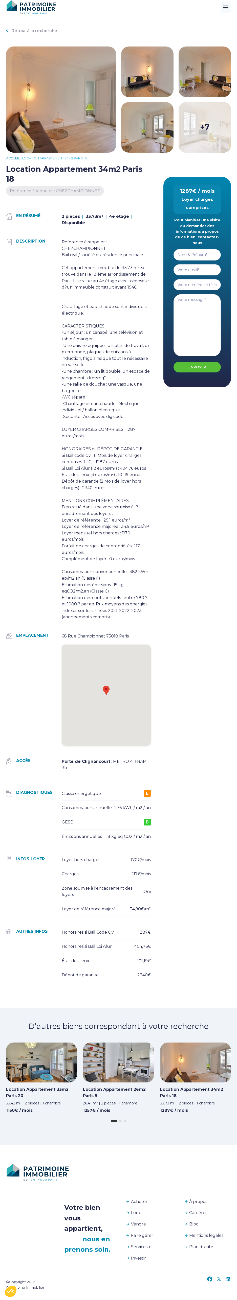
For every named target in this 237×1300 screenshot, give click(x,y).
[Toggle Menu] (226, 7)
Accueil (13, 158)
